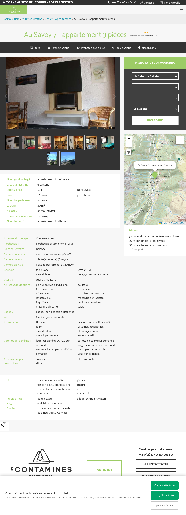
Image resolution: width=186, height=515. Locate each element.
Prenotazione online (93, 48)
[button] (170, 2)
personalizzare (164, 505)
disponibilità (149, 48)
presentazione (60, 48)
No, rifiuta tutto (165, 495)
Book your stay (93, 9)
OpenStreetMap (178, 223)
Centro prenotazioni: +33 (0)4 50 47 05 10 (156, 452)
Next (113, 98)
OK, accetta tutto (164, 485)
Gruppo (104, 470)
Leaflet (163, 223)
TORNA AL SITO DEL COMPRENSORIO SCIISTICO (40, 2)
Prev (4, 98)
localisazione (123, 48)
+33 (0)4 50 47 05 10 (124, 2)
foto (37, 48)
